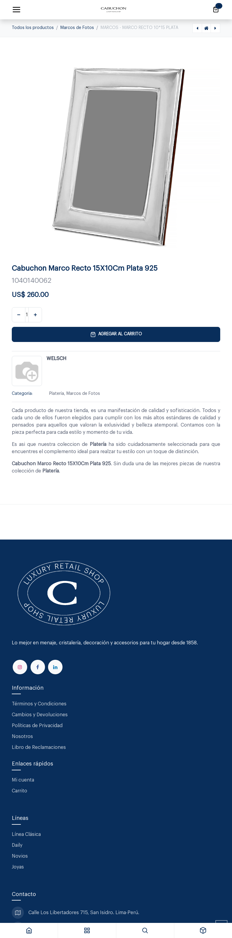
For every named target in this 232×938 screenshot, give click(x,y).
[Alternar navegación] (16, 9)
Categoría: (22, 394)
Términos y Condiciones (40, 703)
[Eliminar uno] (18, 315)
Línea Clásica (26, 834)
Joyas (18, 867)
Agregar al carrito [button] (116, 334)
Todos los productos (33, 28)
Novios (20, 856)
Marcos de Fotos (77, 28)
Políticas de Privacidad (37, 725)
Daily (17, 845)
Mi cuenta (23, 780)
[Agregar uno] (35, 315)
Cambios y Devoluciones (40, 714)
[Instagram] (20, 667)
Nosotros (22, 736)
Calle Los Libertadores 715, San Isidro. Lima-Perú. (84, 912)
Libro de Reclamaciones (39, 747)
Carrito (19, 790)
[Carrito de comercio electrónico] (215, 9)
